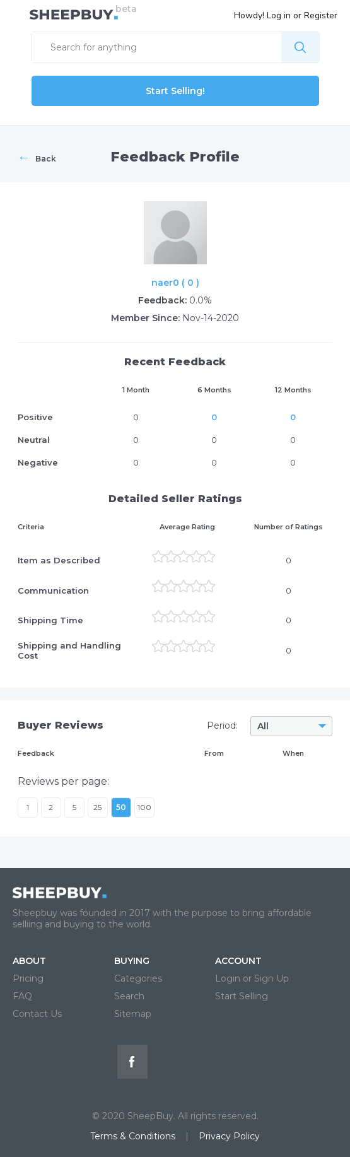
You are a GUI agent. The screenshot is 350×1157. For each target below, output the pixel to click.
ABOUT (29, 960)
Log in (279, 15)
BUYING (131, 960)
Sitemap (132, 1013)
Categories (138, 978)
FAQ (22, 996)
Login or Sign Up (252, 978)
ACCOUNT (238, 960)
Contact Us (37, 1013)
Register (320, 15)
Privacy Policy (229, 1136)
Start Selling (241, 996)
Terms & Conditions (132, 1136)
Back (37, 157)
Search (129, 996)
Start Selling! (175, 91)
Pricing (28, 978)
